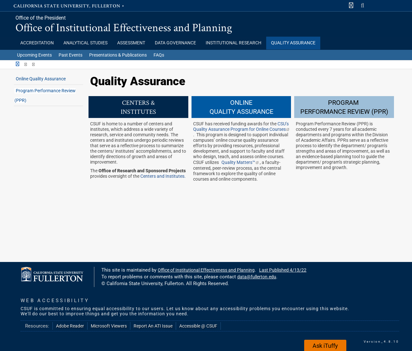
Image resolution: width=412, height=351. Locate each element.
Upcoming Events (34, 55)
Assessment (131, 43)
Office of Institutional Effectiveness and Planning (123, 27)
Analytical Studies (85, 43)
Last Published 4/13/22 (282, 270)
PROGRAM (344, 102)
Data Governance (175, 43)
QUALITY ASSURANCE (241, 111)
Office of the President (40, 18)
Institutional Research (233, 43)
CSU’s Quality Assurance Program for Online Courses (241, 126)
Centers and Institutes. (163, 176)
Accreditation (37, 43)
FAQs (159, 55)
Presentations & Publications (118, 55)
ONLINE (241, 102)
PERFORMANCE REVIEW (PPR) (344, 111)
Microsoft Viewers (109, 325)
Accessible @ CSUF (198, 325)
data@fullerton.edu (256, 276)
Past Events (70, 55)
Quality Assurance (293, 43)
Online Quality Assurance (41, 78)
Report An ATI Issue (153, 325)
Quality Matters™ (240, 162)
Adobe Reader (70, 325)
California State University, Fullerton (69, 5)
